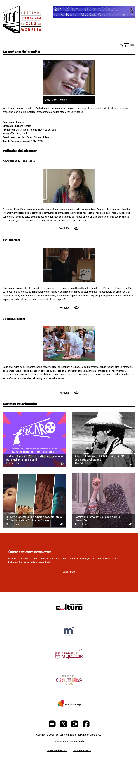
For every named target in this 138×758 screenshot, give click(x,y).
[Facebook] (86, 726)
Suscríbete (69, 571)
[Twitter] (63, 726)
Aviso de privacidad (57, 750)
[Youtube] (52, 726)
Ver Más (69, 228)
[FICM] (22, 20)
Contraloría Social (82, 750)
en (126, 46)
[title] (69, 616)
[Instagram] (75, 726)
